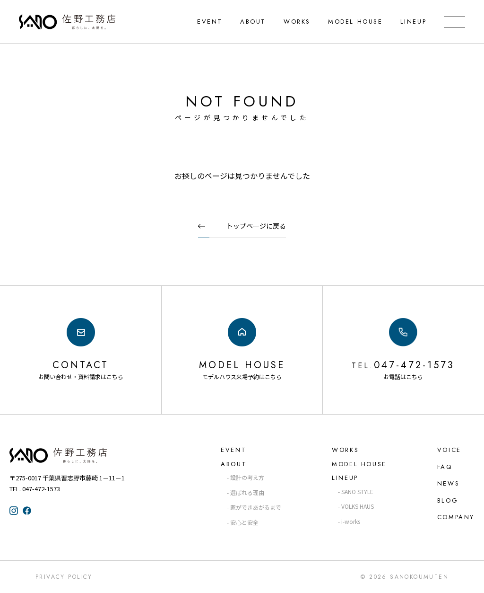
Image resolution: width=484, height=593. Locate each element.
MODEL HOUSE (355, 21)
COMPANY (456, 517)
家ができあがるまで (255, 507)
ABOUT (253, 21)
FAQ (444, 466)
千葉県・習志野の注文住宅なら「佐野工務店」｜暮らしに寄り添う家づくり (67, 21)
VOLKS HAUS (357, 506)
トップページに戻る (256, 225)
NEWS (448, 483)
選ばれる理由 (247, 492)
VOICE (449, 449)
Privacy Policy (64, 577)
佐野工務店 (75, 455)
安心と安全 (244, 522)
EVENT (210, 21)
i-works (350, 521)
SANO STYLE (357, 491)
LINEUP (413, 21)
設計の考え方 (247, 477)
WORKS (297, 21)
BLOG (447, 500)
